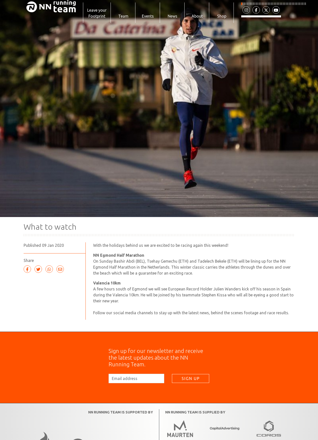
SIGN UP (191, 381)
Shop (221, 16)
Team (123, 16)
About (197, 16)
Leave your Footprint (97, 13)
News (172, 16)
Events (148, 16)
